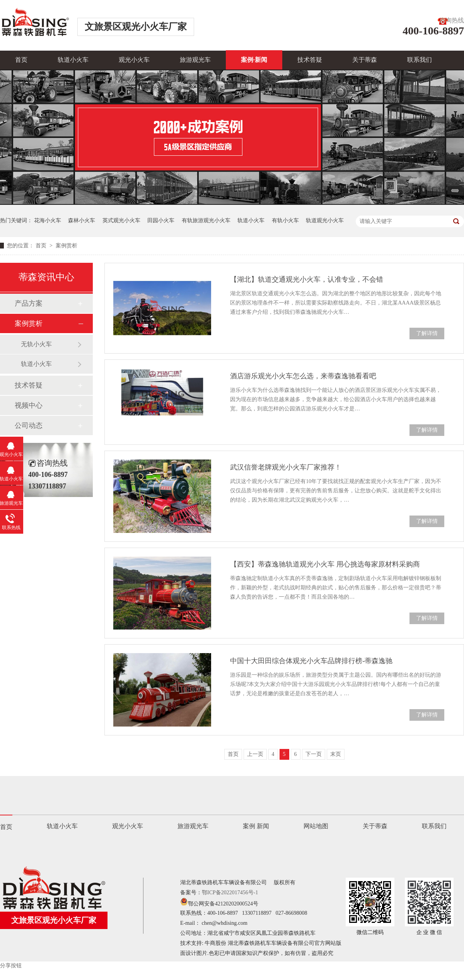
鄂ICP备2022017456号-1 (230, 892)
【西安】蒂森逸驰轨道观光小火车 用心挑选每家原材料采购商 (325, 564)
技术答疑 (309, 59)
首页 (21, 59)
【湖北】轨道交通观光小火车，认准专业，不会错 (306, 279)
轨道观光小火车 (325, 220)
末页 (335, 754)
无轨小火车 (36, 344)
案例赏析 (66, 245)
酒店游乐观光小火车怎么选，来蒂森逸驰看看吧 (303, 376)
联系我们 (419, 59)
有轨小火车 (285, 220)
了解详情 (427, 333)
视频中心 (29, 405)
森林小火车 (81, 220)
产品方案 (29, 303)
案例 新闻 (256, 826)
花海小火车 (47, 220)
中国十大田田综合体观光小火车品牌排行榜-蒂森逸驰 (311, 661)
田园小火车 (160, 220)
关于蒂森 (364, 59)
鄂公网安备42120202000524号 (219, 904)
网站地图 (316, 826)
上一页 (255, 754)
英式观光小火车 (121, 220)
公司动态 (29, 425)
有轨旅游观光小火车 (206, 220)
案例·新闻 (254, 59)
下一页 (313, 754)
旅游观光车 (195, 59)
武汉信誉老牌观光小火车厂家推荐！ (285, 467)
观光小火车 (134, 59)
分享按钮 (11, 965)
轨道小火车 (73, 59)
